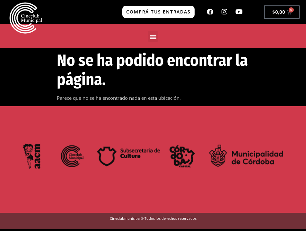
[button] (153, 36)
